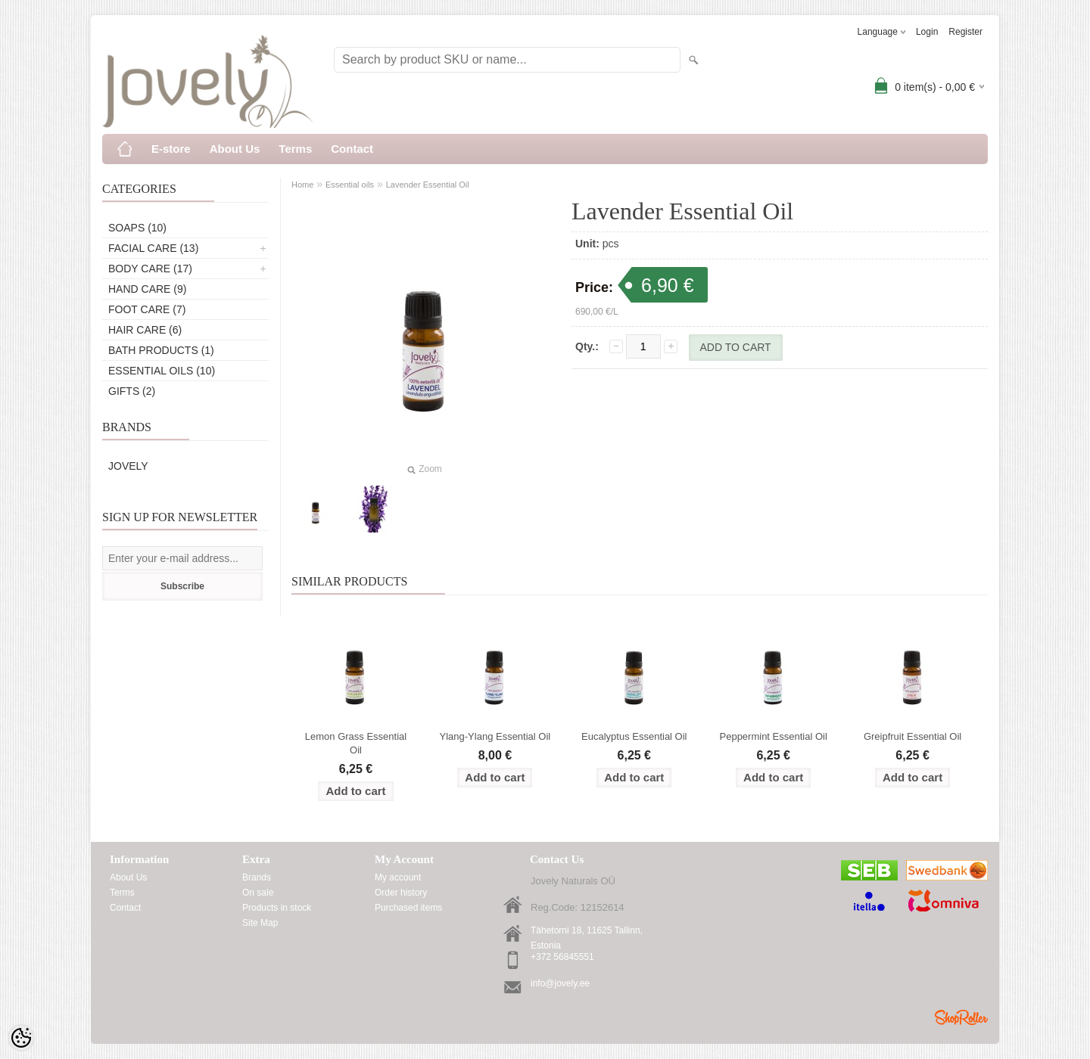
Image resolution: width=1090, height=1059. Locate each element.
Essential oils (349, 184)
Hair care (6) (145, 330)
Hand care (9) (147, 289)
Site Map (260, 923)
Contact (352, 148)
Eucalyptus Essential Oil (634, 736)
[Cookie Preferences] (21, 1037)
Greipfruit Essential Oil (912, 736)
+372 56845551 (562, 957)
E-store (171, 148)
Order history (401, 892)
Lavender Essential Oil (427, 184)
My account (398, 877)
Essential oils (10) (161, 371)
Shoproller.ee (961, 1017)
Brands (256, 877)
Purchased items (408, 907)
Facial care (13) (153, 248)
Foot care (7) (146, 309)
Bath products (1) (161, 350)
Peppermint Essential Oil (773, 736)
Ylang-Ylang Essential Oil (495, 736)
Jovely (128, 466)
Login (927, 31)
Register (965, 31)
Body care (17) (150, 268)
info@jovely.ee (560, 983)
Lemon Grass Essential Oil (355, 743)
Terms (295, 148)
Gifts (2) (131, 391)
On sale (257, 892)
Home (302, 184)
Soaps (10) (137, 228)
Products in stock (276, 907)
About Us (235, 148)
